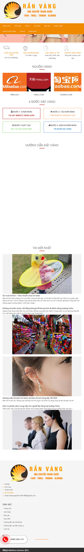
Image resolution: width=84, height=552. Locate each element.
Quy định (37, 26)
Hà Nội (7, 483)
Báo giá (47, 26)
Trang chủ (6, 26)
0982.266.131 (17, 539)
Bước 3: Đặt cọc (21, 127)
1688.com (14, 95)
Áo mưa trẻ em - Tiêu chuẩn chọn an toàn (21, 295)
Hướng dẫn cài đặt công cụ (14, 525)
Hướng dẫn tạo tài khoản (13, 521)
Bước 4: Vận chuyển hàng (63, 127)
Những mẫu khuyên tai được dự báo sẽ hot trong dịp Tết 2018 (30, 397)
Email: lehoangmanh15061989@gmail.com (20, 495)
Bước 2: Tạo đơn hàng (63, 114)
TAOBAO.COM (66, 95)
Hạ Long (8, 486)
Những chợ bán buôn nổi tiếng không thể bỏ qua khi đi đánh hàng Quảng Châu (38, 308)
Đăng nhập (33, 31)
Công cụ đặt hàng (9, 31)
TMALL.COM (39, 95)
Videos (27, 26)
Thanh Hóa (9, 489)
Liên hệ (22, 31)
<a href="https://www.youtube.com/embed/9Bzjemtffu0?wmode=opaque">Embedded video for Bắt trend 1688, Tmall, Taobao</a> (42, 221)
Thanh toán (58, 26)
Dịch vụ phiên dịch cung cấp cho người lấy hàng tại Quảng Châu (31, 405)
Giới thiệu (17, 26)
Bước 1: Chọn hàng (21, 114)
